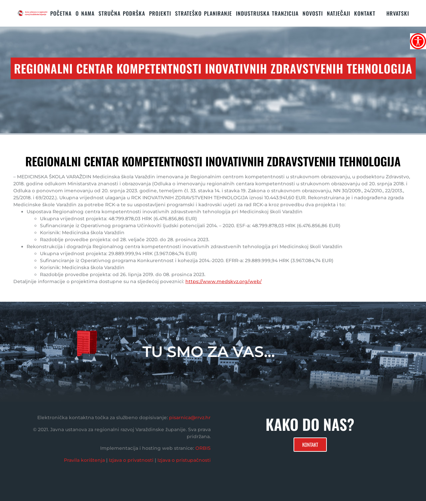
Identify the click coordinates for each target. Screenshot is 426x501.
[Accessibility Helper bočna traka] (418, 41)
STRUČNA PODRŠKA (122, 13)
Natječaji (338, 13)
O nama (85, 13)
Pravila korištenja (84, 460)
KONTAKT (364, 13)
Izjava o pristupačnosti (184, 460)
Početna (61, 13)
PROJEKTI (160, 13)
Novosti (313, 13)
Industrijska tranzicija (267, 13)
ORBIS (203, 448)
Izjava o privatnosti (131, 460)
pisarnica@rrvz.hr (190, 417)
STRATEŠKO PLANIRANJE (203, 13)
